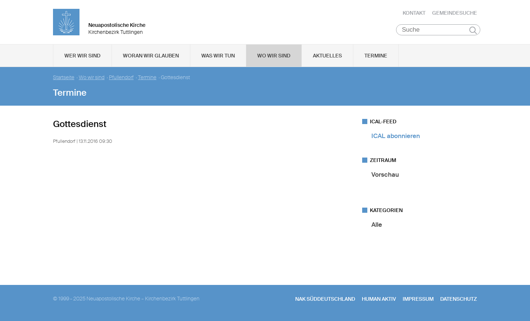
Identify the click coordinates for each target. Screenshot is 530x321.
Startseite (63, 77)
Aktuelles (327, 55)
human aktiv (379, 299)
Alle (376, 225)
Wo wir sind (273, 55)
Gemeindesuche (454, 13)
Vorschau (385, 174)
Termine (375, 55)
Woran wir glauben (151, 55)
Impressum (418, 299)
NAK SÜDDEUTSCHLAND (325, 299)
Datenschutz (458, 299)
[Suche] (438, 29)
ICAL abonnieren (395, 136)
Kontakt (414, 13)
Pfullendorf (121, 77)
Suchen (473, 30)
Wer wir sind (82, 55)
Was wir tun (218, 55)
